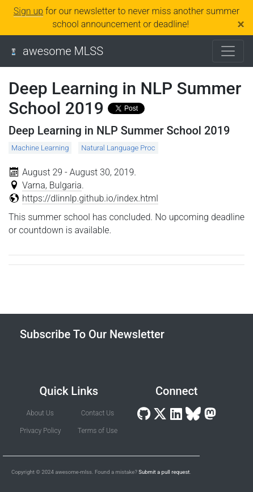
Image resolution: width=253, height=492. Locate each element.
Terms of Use (97, 431)
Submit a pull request (163, 472)
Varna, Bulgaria (52, 185)
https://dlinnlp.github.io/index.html (90, 198)
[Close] (240, 24)
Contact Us (97, 413)
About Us (40, 413)
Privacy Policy (40, 431)
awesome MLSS (63, 51)
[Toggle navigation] (228, 51)
